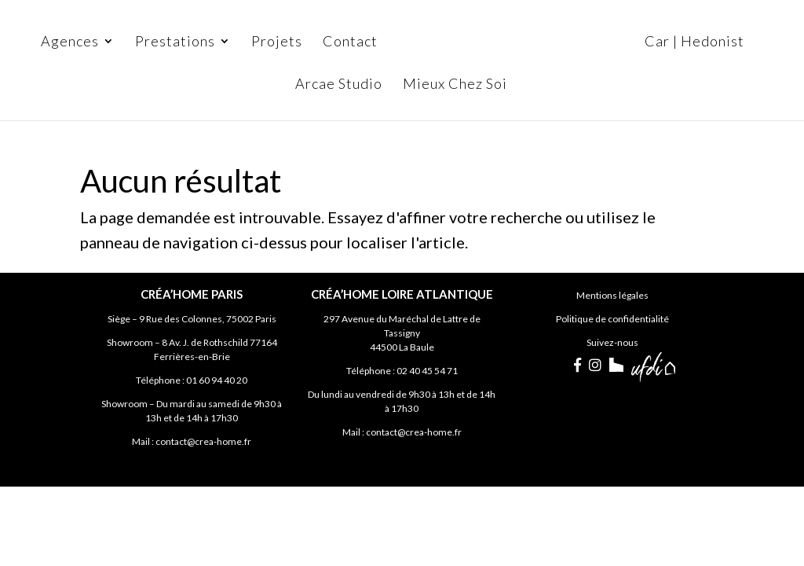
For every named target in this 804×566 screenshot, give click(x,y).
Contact (350, 42)
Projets (276, 42)
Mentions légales (612, 295)
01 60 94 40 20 (216, 380)
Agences (70, 42)
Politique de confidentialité (612, 319)
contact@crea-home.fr (203, 441)
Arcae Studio (338, 85)
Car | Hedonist (694, 42)
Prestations (175, 42)
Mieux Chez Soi (455, 85)
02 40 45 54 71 (427, 371)
